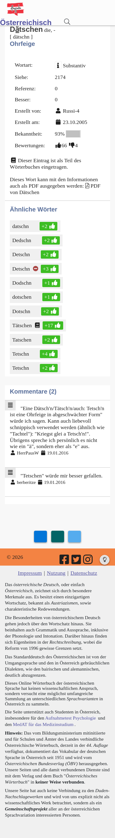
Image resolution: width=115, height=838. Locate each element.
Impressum (30, 573)
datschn (21, 226)
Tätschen (22, 325)
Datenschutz (84, 573)
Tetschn (21, 354)
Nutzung (56, 573)
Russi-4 (71, 111)
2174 (60, 77)
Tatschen (22, 340)
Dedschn (22, 240)
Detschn (21, 254)
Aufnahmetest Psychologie (70, 717)
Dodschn (22, 283)
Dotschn (21, 311)
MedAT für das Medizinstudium (43, 724)
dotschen (22, 297)
